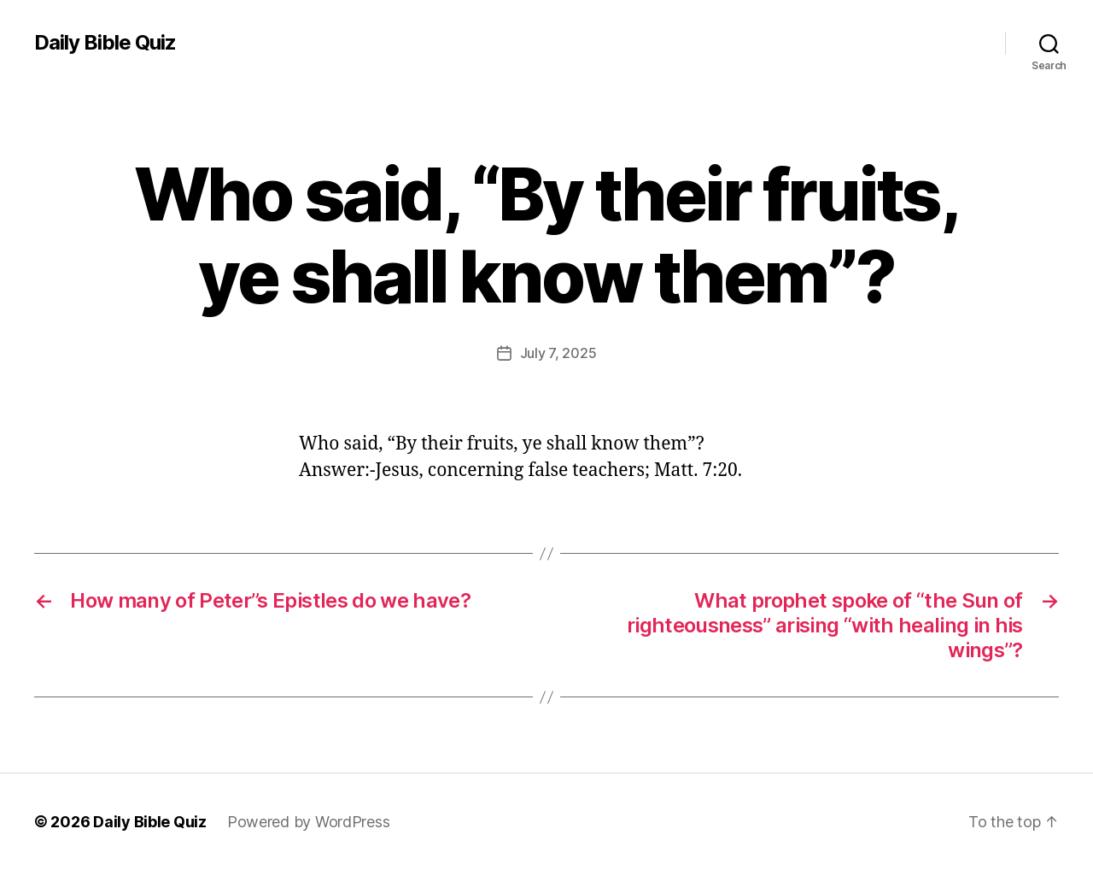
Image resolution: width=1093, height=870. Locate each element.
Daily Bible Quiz (105, 42)
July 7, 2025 (558, 353)
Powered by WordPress (308, 822)
